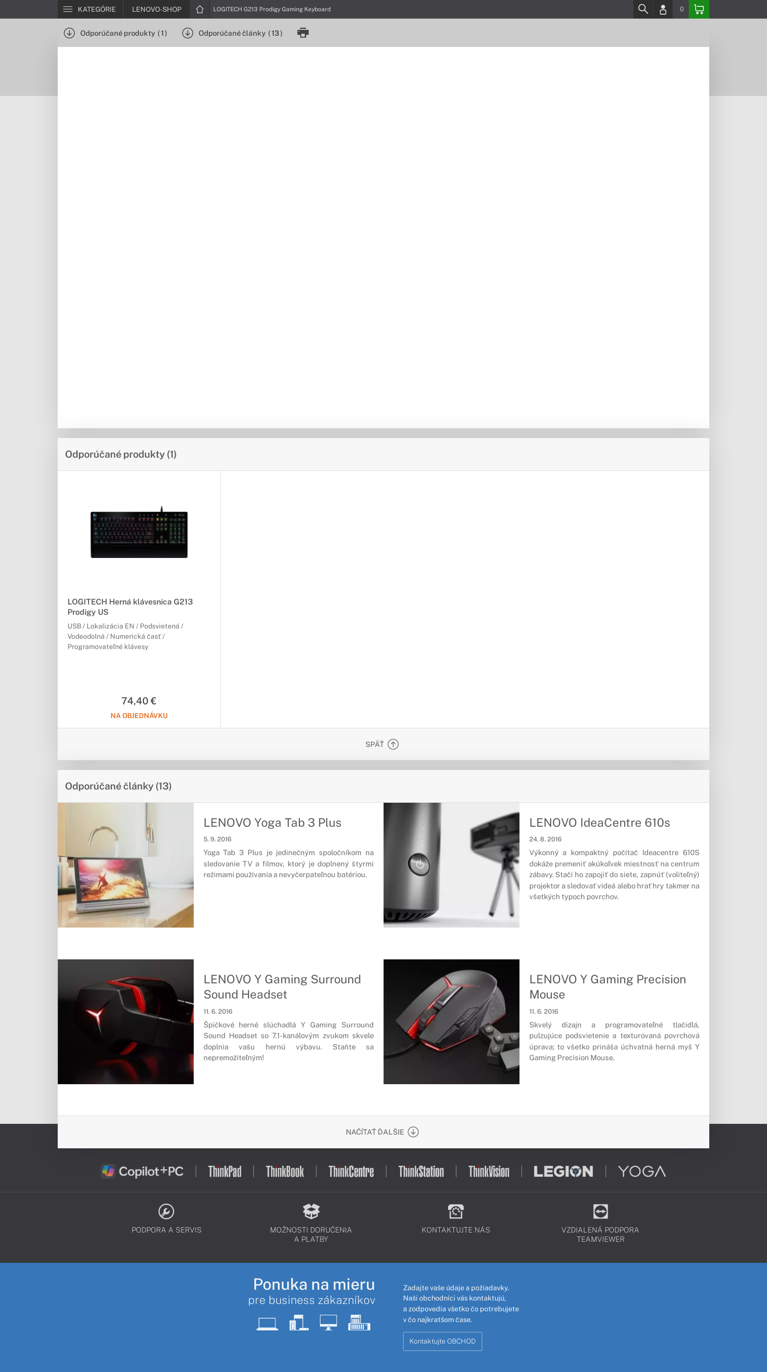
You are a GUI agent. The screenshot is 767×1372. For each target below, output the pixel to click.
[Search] (643, 9)
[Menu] (90, 9)
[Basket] (699, 9)
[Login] (663, 9)
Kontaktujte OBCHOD (442, 1341)
